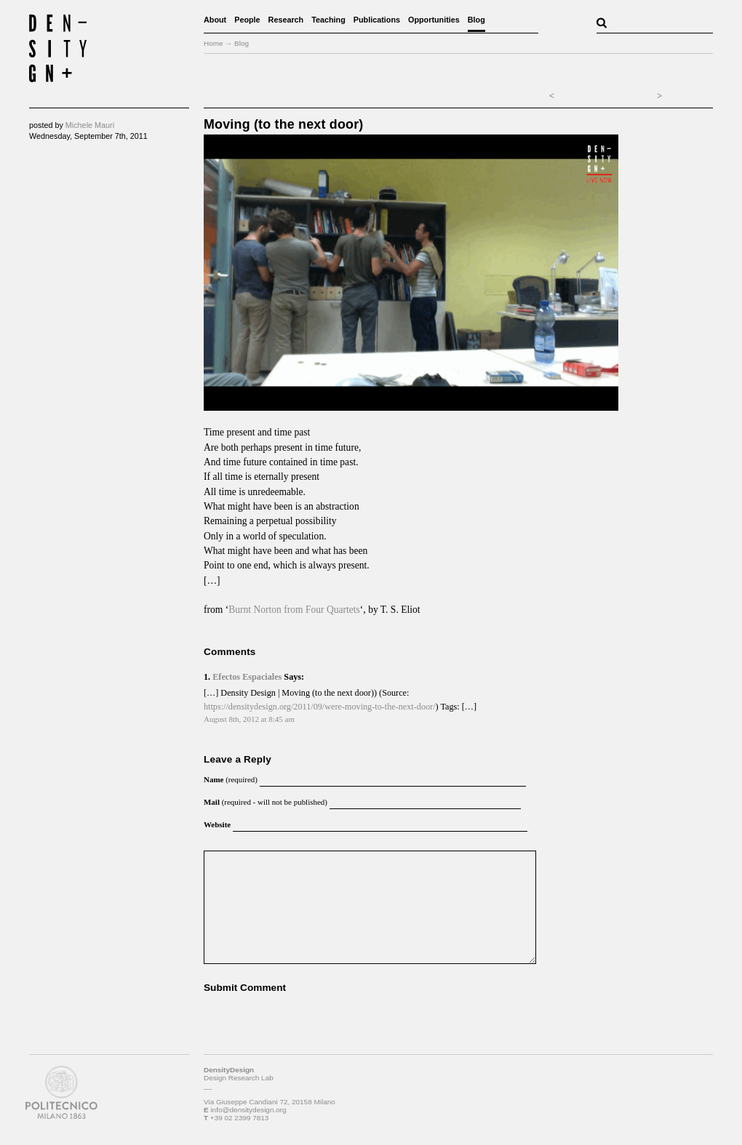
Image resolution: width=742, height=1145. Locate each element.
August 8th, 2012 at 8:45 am (249, 719)
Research (286, 19)
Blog (476, 19)
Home (213, 43)
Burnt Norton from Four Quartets (294, 609)
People (247, 19)
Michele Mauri (89, 125)
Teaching (328, 19)
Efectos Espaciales (247, 677)
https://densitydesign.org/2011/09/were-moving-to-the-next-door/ (320, 707)
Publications (377, 19)
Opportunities (434, 19)
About (215, 19)
